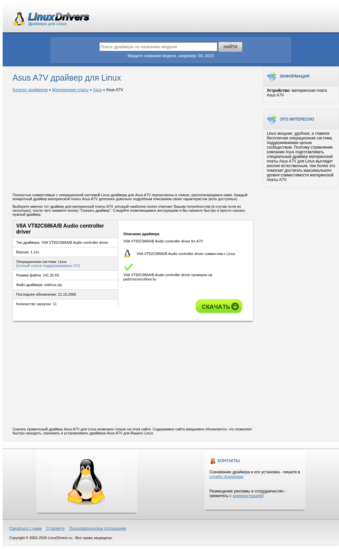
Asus (97, 90)
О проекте (55, 528)
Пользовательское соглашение (97, 528)
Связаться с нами (25, 528)
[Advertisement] (133, 143)
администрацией (247, 496)
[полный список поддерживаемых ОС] (48, 266)
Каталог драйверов (30, 90)
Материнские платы (70, 90)
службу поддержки (226, 476)
